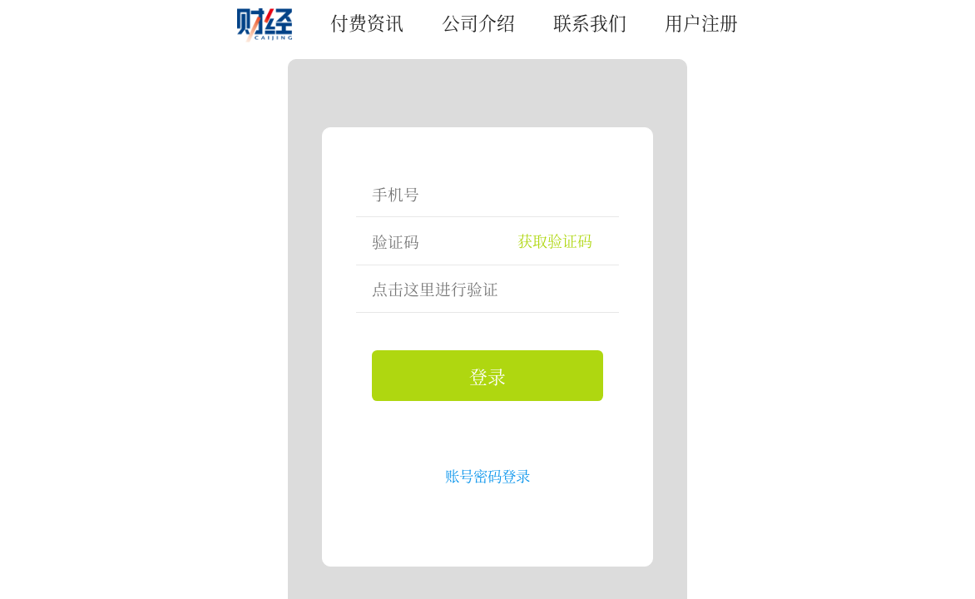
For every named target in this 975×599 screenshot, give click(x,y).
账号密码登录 (487, 475)
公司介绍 (478, 22)
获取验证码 (554, 240)
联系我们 (589, 22)
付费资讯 (366, 22)
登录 (487, 376)
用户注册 (701, 22)
